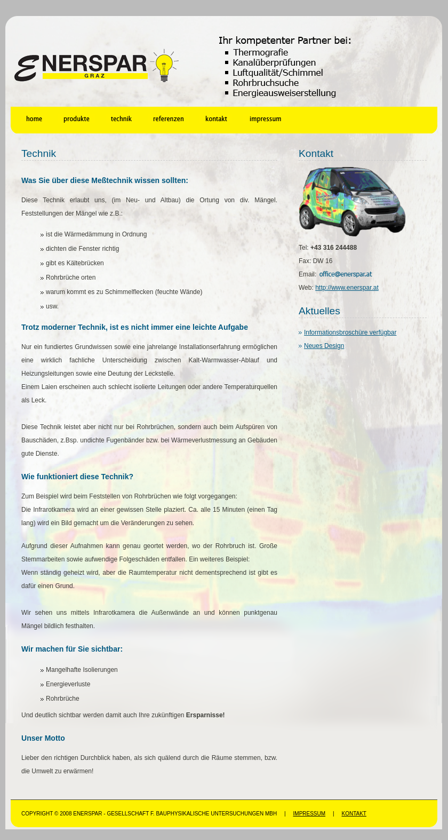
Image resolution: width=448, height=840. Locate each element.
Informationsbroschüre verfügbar (350, 332)
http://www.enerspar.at (347, 287)
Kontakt (353, 814)
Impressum (309, 814)
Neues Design (324, 346)
